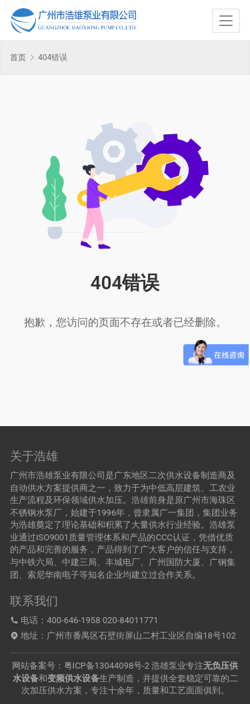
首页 (18, 57)
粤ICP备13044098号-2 (107, 666)
